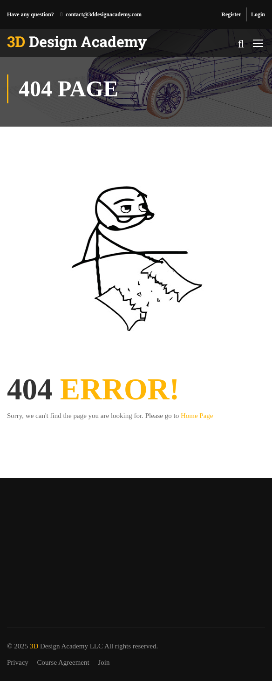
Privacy (17, 662)
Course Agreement (63, 662)
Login (258, 14)
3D (34, 646)
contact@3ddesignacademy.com (104, 14)
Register (231, 14)
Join (103, 662)
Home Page (197, 415)
